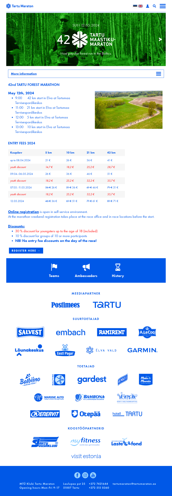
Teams (54, 276)
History (118, 276)
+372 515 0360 (99, 487)
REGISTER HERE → (26, 250)
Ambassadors (86, 276)
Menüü (163, 6)
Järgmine (158, 39)
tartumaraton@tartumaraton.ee (134, 483)
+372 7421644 (98, 483)
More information (24, 74)
